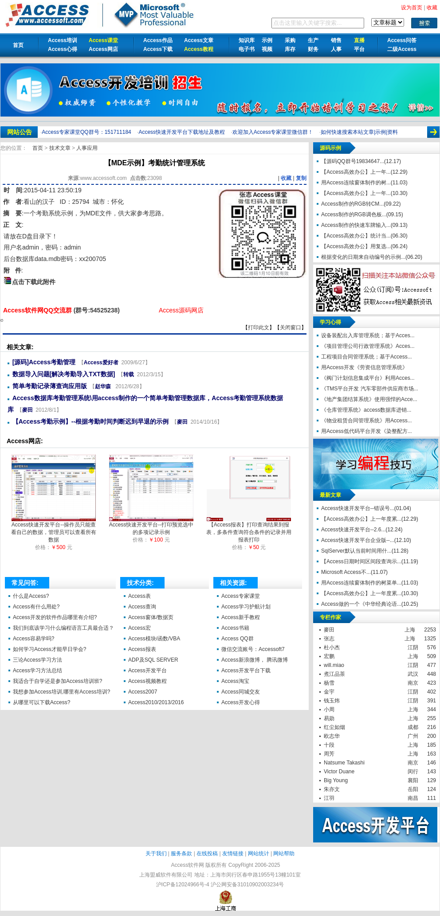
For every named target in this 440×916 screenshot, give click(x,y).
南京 (413, 683)
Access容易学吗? (33, 638)
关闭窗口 (290, 327)
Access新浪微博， (243, 660)
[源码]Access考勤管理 (43, 362)
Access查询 (142, 607)
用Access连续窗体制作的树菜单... (361, 583)
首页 (18, 45)
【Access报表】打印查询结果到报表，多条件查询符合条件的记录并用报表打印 (248, 529)
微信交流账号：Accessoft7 (253, 649)
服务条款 (181, 853)
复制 (301, 178)
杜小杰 (332, 647)
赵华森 (103, 386)
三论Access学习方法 (37, 660)
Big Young (336, 780)
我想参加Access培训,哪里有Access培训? (61, 692)
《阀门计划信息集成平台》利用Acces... (368, 378)
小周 (329, 709)
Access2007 (142, 692)
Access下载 (158, 49)
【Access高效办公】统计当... (356, 236)
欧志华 (332, 736)
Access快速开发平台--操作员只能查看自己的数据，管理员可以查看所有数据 (53, 529)
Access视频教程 (147, 681)
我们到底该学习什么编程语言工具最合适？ (63, 628)
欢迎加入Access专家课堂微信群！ (273, 132)
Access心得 (62, 49)
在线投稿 (207, 853)
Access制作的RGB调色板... (353, 214)
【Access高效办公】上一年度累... (361, 519)
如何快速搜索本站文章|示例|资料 (359, 132)
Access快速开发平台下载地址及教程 (181, 132)
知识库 (247, 40)
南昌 (413, 798)
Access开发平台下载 (246, 670)
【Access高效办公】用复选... (356, 246)
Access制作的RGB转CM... (352, 204)
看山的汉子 (39, 201)
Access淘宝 (235, 681)
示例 (267, 40)
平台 (359, 49)
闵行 (413, 771)
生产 (313, 40)
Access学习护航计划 (246, 607)
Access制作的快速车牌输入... (356, 225)
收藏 (286, 178)
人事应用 (87, 148)
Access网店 (103, 49)
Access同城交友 (240, 692)
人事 (336, 49)
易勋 (329, 718)
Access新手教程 (240, 617)
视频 (267, 49)
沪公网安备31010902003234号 (247, 884)
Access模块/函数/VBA (154, 638)
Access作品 (158, 40)
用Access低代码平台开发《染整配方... (366, 431)
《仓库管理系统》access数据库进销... (366, 410)
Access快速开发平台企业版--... (357, 540)
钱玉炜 (332, 701)
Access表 (139, 596)
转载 (128, 374)
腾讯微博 (277, 660)
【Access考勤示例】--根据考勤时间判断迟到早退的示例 (90, 421)
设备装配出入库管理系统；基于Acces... (368, 335)
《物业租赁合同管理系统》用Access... (366, 420)
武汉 (413, 674)
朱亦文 (332, 789)
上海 (410, 630)
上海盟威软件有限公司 (165, 875)
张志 (329, 638)
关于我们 (156, 853)
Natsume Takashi (344, 763)
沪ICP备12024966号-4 (182, 884)
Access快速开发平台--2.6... (353, 529)
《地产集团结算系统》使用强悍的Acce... (369, 399)
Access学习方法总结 (37, 670)
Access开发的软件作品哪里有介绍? (55, 617)
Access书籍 (235, 628)
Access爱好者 (101, 362)
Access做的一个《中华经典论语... (361, 604)
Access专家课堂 (240, 596)
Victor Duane (339, 771)
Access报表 (142, 649)
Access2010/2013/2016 (156, 702)
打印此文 (258, 327)
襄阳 (413, 780)
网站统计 (258, 853)
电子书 (247, 49)
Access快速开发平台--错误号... (357, 508)
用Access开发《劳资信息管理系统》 (364, 367)
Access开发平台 (147, 670)
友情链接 (233, 853)
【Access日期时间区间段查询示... (361, 561)
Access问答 (401, 40)
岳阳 (413, 789)
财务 (313, 49)
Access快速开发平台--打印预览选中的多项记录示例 (151, 525)
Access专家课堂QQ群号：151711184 (86, 132)
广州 (413, 736)
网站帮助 (284, 853)
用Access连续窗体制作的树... (356, 182)
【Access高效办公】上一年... (356, 172)
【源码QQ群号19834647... (352, 161)
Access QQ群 (237, 638)
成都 (413, 727)
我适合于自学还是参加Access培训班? (57, 681)
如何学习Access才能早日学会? (49, 649)
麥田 (27, 410)
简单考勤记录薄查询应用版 (49, 386)
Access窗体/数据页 (150, 617)
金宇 (329, 692)
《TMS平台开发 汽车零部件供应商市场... (369, 389)
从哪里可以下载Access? (41, 702)
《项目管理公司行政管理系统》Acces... (368, 346)
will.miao (334, 665)
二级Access (401, 49)
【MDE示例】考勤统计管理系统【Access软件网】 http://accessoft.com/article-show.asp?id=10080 (1, 320)
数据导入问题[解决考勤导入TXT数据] (63, 374)
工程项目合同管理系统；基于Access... (366, 357)
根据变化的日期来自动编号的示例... (363, 257)
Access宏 (139, 628)
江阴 (413, 647)
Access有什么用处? (36, 607)
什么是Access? (31, 596)
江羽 (329, 798)
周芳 (329, 754)
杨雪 (329, 683)
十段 (329, 745)
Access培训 (62, 40)
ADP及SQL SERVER (153, 660)
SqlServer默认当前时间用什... (356, 551)
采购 (290, 40)
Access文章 (198, 40)
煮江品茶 (334, 674)
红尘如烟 (334, 727)
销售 (336, 40)
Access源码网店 (181, 310)
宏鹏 (329, 656)
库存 (290, 49)
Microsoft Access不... (346, 572)
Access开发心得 (240, 702)
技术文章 (60, 148)
